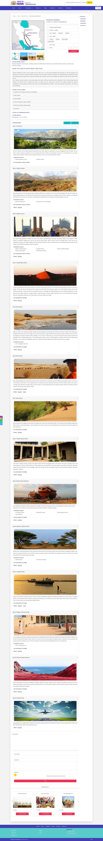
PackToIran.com (24, 839)
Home (13, 8)
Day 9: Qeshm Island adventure (21, 481)
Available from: (56, 21)
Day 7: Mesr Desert (17, 398)
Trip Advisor (68, 8)
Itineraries (82, 21)
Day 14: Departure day (18, 698)
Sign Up (89, 2)
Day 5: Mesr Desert (17, 306)
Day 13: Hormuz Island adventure (21, 657)
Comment (16, 760)
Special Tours (25, 16)
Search (98, 8)
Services (38, 8)
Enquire (58, 826)
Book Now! (83, 25)
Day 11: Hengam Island (18, 571)
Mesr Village (64, 39)
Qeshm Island (51, 41)
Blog (45, 8)
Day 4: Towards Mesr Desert (20, 262)
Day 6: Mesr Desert (17, 356)
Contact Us (52, 8)
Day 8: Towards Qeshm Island (20, 438)
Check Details (22, 814)
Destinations (28, 8)
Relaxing (61, 33)
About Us (60, 8)
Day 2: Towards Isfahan (19, 168)
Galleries (48, 826)
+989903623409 (30, 4)
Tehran (51, 39)
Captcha (16, 772)
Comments (83, 23)
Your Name (17, 754)
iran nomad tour (16, 85)
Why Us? (13, 832)
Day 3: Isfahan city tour (19, 213)
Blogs (40, 830)
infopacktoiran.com (71, 833)
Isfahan (57, 39)
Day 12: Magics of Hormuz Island (21, 612)
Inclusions (83, 18)
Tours (19, 8)
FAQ (40, 832)
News (53, 826)
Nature (54, 33)
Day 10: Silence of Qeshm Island (21, 526)
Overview (82, 16)
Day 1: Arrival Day (17, 126)
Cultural (67, 33)
